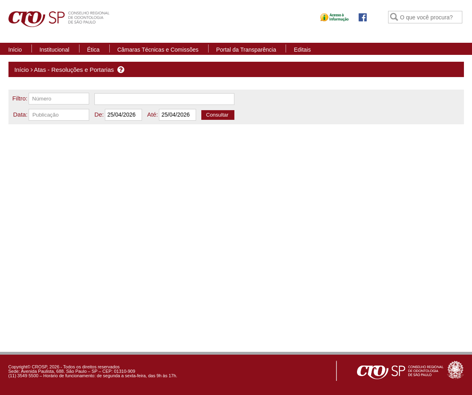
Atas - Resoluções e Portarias (74, 69)
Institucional (54, 49)
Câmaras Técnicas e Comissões (157, 49)
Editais (302, 49)
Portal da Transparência (246, 49)
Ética (93, 49)
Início (15, 49)
